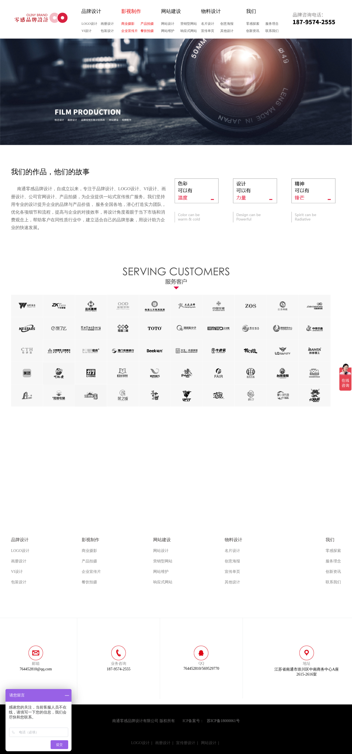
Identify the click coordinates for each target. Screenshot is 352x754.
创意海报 (226, 24)
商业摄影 (127, 24)
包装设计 (107, 31)
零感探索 (252, 24)
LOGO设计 (89, 24)
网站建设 (171, 11)
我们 (251, 11)
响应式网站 (188, 31)
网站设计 (167, 24)
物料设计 (211, 11)
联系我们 (272, 31)
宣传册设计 (185, 743)
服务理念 (272, 24)
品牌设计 (91, 11)
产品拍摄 (147, 24)
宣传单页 (207, 31)
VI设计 (86, 31)
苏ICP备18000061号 (223, 721)
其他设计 (226, 31)
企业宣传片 (129, 31)
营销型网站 (188, 24)
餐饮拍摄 (147, 31)
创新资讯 (252, 31)
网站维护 (167, 31)
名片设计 (207, 24)
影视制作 (131, 11)
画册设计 (107, 24)
